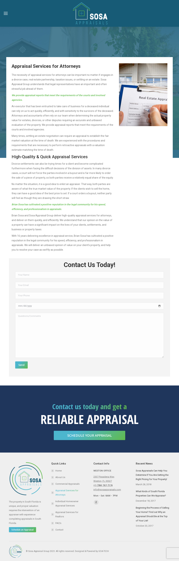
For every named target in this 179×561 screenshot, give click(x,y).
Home (58, 470)
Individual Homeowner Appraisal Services (66, 503)
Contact (59, 529)
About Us (60, 477)
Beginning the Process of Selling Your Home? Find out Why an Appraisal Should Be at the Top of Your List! (152, 514)
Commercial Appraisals (67, 484)
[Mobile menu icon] (6, 13)
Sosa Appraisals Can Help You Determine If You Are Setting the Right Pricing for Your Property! (152, 475)
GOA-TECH (103, 551)
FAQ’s (58, 523)
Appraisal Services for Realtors (66, 514)
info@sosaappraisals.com (107, 489)
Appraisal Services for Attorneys (66, 492)
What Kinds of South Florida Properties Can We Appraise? (151, 493)
